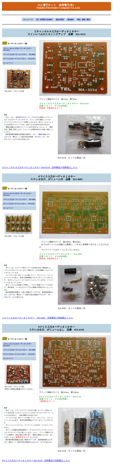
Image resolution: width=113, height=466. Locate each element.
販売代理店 (60, 19)
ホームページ (28, 19)
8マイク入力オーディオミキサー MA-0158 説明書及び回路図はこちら (36, 460)
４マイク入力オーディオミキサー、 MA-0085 (19, 54)
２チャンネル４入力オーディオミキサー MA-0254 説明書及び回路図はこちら (39, 167)
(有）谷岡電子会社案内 (44, 19)
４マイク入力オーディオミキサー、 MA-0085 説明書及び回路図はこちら (37, 318)
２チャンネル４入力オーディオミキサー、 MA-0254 (18, 49)
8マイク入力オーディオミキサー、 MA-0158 (18, 59)
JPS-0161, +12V (39, 137)
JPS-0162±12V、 (34, 442)
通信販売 (70, 19)
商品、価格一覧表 (83, 19)
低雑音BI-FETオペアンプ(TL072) (26, 117)
